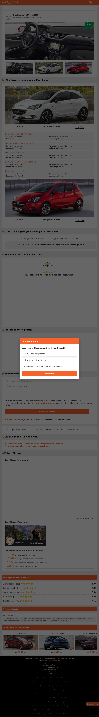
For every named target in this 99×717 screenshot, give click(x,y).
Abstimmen (49, 374)
